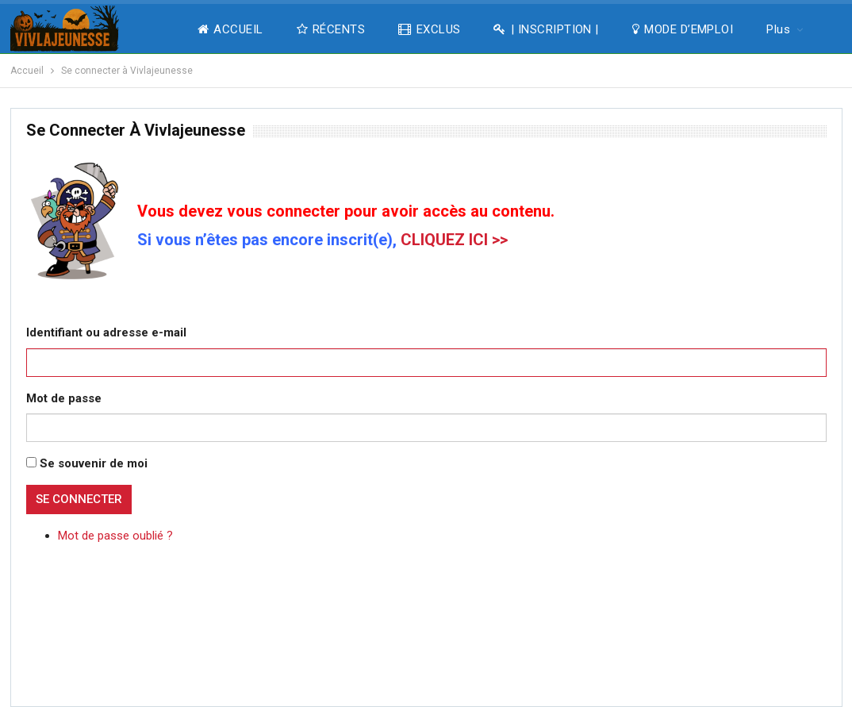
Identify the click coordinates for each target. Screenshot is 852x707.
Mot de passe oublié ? (115, 535)
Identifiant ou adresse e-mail (106, 332)
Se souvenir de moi (94, 463)
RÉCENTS (331, 29)
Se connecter (79, 499)
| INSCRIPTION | (545, 29)
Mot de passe (64, 398)
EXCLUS (429, 29)
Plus (778, 29)
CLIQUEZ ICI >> (454, 239)
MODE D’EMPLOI (682, 29)
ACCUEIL (230, 29)
